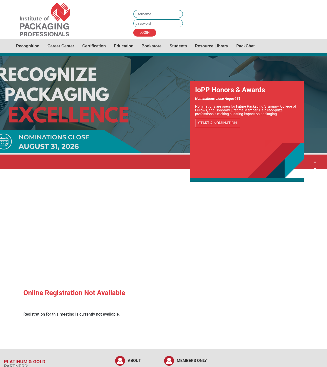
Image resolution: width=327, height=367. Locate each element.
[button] (315, 163)
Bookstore (151, 46)
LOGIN (145, 32)
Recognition (27, 46)
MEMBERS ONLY (192, 360)
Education (123, 46)
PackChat (245, 46)
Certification (94, 46)
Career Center (60, 46)
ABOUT (134, 360)
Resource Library (211, 46)
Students (178, 46)
